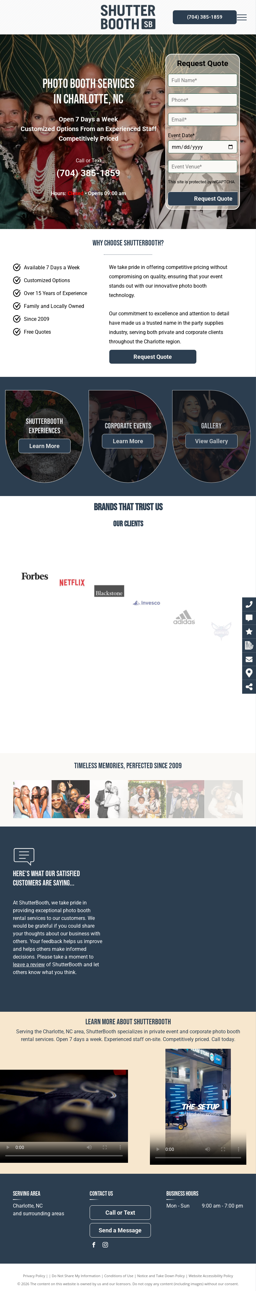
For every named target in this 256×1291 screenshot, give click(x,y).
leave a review (29, 964)
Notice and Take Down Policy (161, 1275)
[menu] (241, 17)
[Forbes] (34, 635)
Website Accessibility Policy (211, 1275)
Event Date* (181, 135)
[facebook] (94, 1246)
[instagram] (105, 1246)
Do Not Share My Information (76, 1275)
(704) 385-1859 (88, 173)
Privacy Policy (34, 1275)
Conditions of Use (118, 1275)
